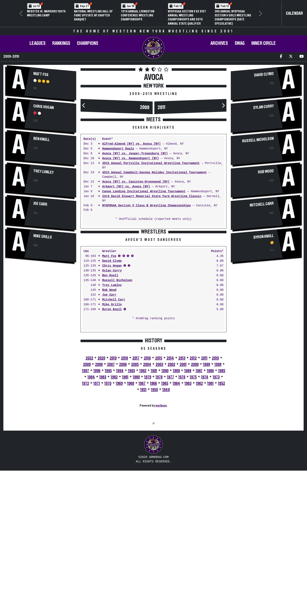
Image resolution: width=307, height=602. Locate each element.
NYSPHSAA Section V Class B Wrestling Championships (146, 206)
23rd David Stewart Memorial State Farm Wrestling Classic (151, 196)
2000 (195, 430)
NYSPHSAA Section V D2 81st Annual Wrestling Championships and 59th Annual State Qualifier (187, 17)
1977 (170, 443)
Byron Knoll (112, 375)
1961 (210, 449)
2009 (144, 107)
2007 (111, 430)
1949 (166, 455)
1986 (210, 436)
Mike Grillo (42, 236)
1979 (147, 443)
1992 (142, 436)
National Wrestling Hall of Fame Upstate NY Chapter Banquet (93, 15)
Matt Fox (40, 74)
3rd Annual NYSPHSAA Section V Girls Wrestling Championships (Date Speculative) (233, 17)
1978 (159, 443)
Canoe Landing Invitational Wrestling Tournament (144, 192)
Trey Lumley (43, 172)
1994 (120, 436)
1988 (187, 436)
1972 (85, 449)
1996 (96, 436)
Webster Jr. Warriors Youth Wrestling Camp (46, 13)
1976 (181, 443)
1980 (136, 443)
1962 (199, 449)
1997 (85, 436)
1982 (114, 443)
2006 (123, 430)
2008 (99, 430)
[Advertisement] (41, 299)
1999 (206, 430)
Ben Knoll (41, 139)
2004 (147, 430)
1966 (153, 449)
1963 (187, 449)
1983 (102, 443)
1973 (216, 443)
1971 (96, 449)
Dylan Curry (112, 336)
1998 (217, 430)
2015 (158, 424)
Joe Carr (40, 204)
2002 (171, 430)
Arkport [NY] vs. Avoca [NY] (126, 187)
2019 (113, 424)
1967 (142, 449)
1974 (204, 443)
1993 (131, 436)
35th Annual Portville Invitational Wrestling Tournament (151, 163)
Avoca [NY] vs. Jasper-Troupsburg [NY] (135, 154)
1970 (107, 449)
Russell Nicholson (117, 346)
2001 (183, 430)
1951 (143, 455)
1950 (154, 455)
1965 (164, 449)
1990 (165, 436)
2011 (161, 107)
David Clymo (112, 327)
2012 (193, 424)
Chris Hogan (43, 107)
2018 (124, 424)
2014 (170, 424)
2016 (147, 424)
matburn (161, 471)
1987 (199, 436)
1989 (176, 436)
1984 (91, 443)
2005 (135, 430)
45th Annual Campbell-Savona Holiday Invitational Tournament (154, 173)
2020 (101, 424)
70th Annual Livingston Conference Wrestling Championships (137, 15)
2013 (181, 424)
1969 (119, 449)
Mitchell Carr (113, 365)
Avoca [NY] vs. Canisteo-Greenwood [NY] (136, 182)
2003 (159, 430)
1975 (193, 443)
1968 (130, 449)
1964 (176, 449)
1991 (154, 436)
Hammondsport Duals (118, 149)
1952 (221, 449)
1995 (108, 436)
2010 (215, 424)
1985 (221, 436)
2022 (89, 424)
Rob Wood (109, 356)
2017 (135, 424)
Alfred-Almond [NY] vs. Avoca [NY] (131, 144)
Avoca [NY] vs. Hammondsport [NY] (130, 158)
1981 (125, 443)
